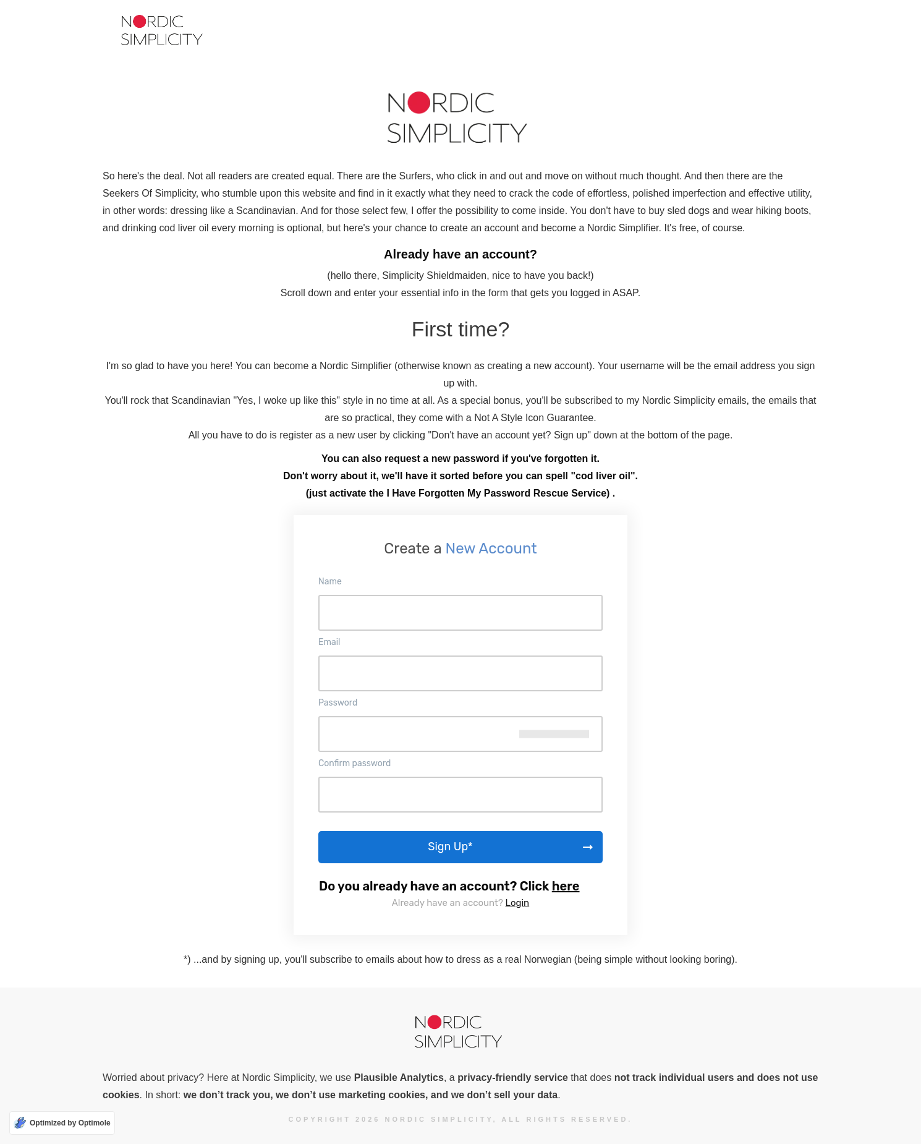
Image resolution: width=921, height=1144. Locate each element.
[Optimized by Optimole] (62, 1123)
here (566, 886)
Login (518, 902)
